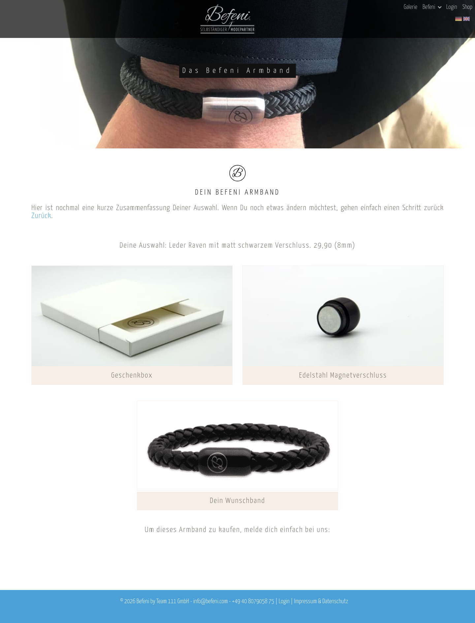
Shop (467, 7)
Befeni (432, 7)
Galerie (410, 7)
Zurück (41, 216)
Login (451, 7)
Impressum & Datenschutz (321, 602)
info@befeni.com (210, 602)
